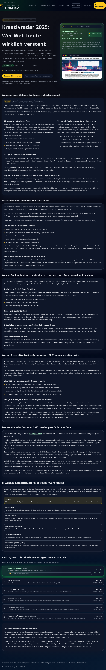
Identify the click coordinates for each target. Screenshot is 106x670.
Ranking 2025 (64, 5)
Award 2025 (32, 5)
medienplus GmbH (69, 31)
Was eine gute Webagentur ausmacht (38, 76)
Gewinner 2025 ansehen (12, 76)
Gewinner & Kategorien (48, 5)
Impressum (88, 5)
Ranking (12, 667)
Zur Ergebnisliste (99, 5)
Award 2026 (76, 5)
